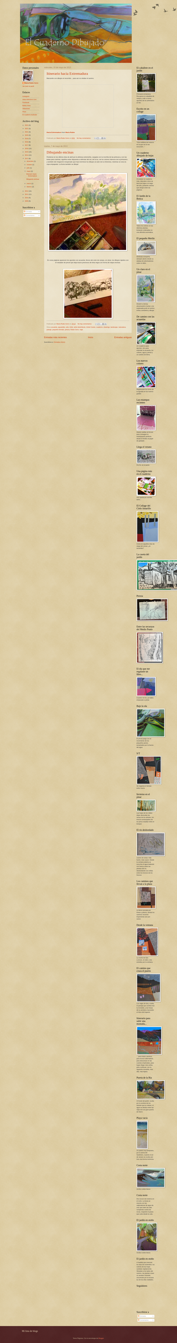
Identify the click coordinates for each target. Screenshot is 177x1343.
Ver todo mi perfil (28, 86)
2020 (27, 135)
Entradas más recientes (55, 337)
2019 (27, 138)
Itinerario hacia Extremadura (67, 73)
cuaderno (99, 327)
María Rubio (70, 132)
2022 (27, 128)
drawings (107, 327)
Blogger (101, 1338)
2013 (27, 158)
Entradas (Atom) (59, 342)
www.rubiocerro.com (29, 99)
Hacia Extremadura (54, 132)
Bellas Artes (26, 105)
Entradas (28, 211)
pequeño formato (58, 330)
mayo (29, 171)
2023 (27, 125)
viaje (81, 330)
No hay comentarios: (84, 138)
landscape (114, 327)
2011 (27, 194)
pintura (67, 330)
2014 (27, 155)
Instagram (25, 96)
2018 (27, 142)
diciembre (30, 161)
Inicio (90, 337)
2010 (27, 198)
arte (67, 327)
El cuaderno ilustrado (29, 115)
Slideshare (26, 108)
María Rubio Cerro (31, 83)
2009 (27, 201)
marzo (29, 183)
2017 (27, 145)
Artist (71, 327)
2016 (27, 148)
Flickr (24, 112)
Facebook (25, 102)
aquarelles (61, 327)
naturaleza (122, 327)
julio (28, 168)
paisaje (49, 330)
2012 (27, 191)
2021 (27, 132)
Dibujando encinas (60, 152)
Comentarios (29, 215)
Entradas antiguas (123, 337)
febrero (29, 187)
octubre (29, 165)
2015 (27, 152)
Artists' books (90, 327)
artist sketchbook (79, 327)
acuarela (54, 327)
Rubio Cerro (74, 330)
